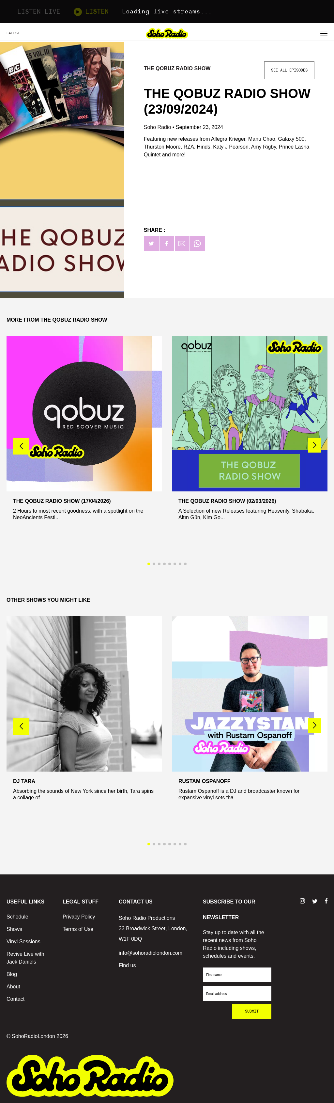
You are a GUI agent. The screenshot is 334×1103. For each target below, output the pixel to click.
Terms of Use (78, 929)
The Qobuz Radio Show (177, 68)
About (13, 986)
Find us (127, 965)
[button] (314, 445)
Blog (12, 974)
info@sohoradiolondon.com (150, 953)
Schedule (17, 916)
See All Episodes (289, 70)
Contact (15, 999)
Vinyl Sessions (23, 941)
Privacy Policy (79, 916)
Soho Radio (158, 127)
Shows (14, 929)
